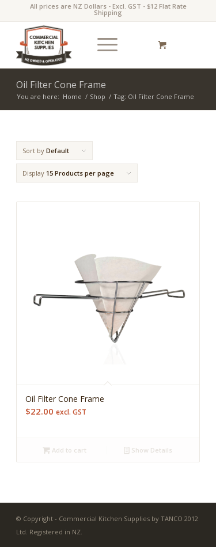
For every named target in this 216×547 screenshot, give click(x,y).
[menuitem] (105, 45)
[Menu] (102, 45)
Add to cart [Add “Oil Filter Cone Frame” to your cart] (64, 450)
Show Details (148, 450)
